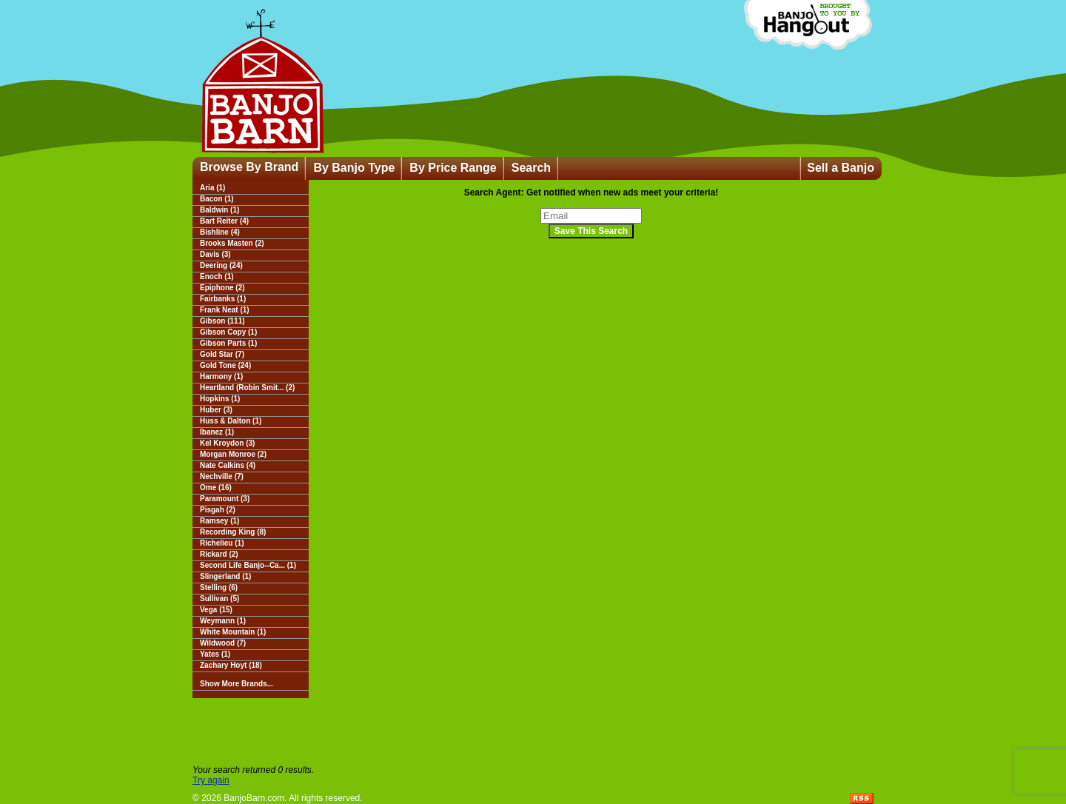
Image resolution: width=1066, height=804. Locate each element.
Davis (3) (215, 254)
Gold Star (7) (222, 354)
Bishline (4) (220, 232)
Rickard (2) (219, 554)
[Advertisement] (533, 731)
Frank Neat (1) (224, 310)
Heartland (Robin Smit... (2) (247, 387)
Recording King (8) (233, 532)
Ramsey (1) (219, 521)
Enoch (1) (217, 276)
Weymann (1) (223, 621)
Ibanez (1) (217, 432)
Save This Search (591, 231)
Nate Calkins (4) (227, 465)
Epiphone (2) (222, 288)
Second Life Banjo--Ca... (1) (248, 565)
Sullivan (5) (219, 598)
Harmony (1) (221, 376)
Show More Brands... (236, 684)
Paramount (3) (224, 499)
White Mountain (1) (233, 632)
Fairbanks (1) (223, 299)
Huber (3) (216, 410)
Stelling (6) (219, 587)
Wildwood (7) (223, 643)
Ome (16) (216, 487)
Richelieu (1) (222, 543)
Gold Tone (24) (225, 365)
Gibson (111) (222, 321)
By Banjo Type (354, 167)
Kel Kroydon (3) (227, 443)
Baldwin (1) (219, 210)
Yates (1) (215, 654)
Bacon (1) (217, 199)
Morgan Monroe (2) (233, 454)
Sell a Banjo (840, 167)
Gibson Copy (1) (228, 332)
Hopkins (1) (220, 399)
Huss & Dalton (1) (230, 421)
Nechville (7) (222, 476)
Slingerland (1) (225, 576)
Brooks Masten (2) (232, 243)
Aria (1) (212, 188)
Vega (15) (216, 610)
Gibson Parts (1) (228, 343)
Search (531, 167)
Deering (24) (221, 265)
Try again (210, 780)
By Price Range (452, 167)
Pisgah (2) (217, 510)
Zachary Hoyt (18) (231, 665)
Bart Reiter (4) (224, 221)
